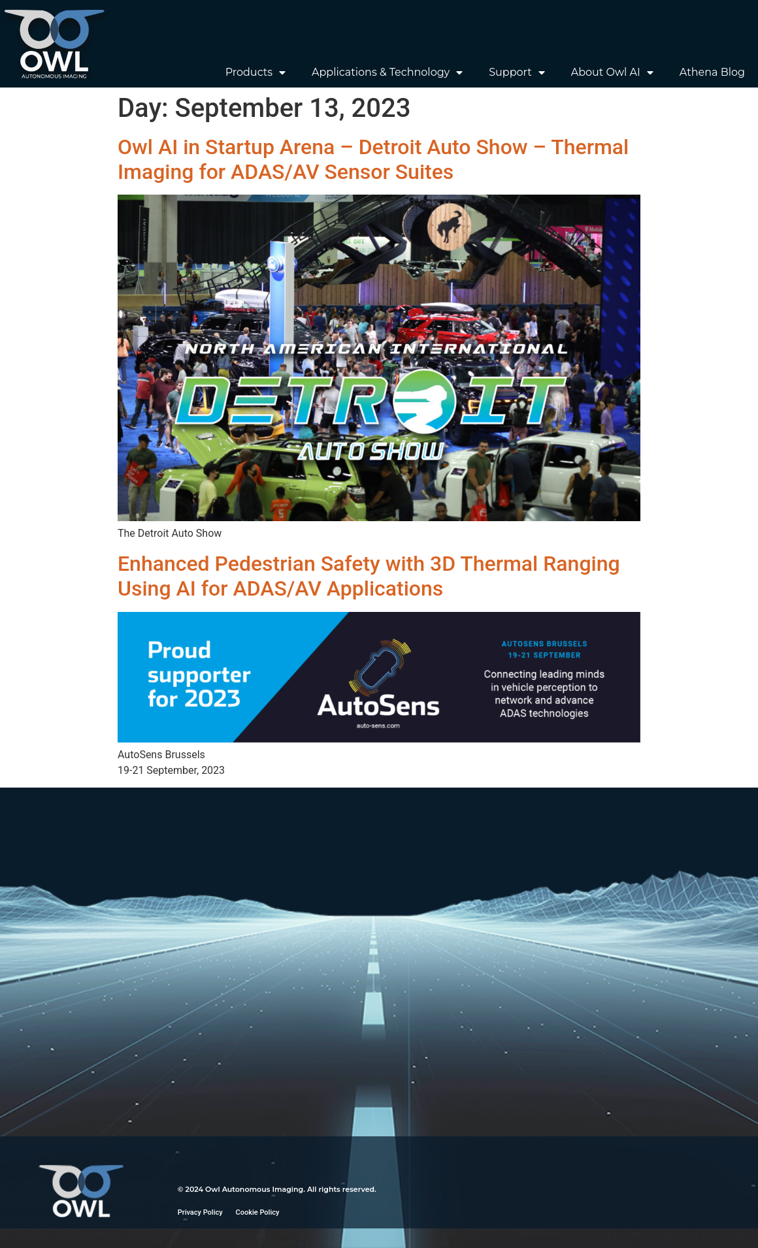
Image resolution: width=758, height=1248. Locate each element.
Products (255, 72)
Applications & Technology (387, 72)
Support (516, 72)
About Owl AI (612, 72)
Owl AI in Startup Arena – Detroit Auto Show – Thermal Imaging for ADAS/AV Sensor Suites (373, 159)
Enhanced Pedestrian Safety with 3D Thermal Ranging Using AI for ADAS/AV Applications (369, 576)
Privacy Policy (200, 1212)
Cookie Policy (258, 1212)
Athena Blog (712, 72)
